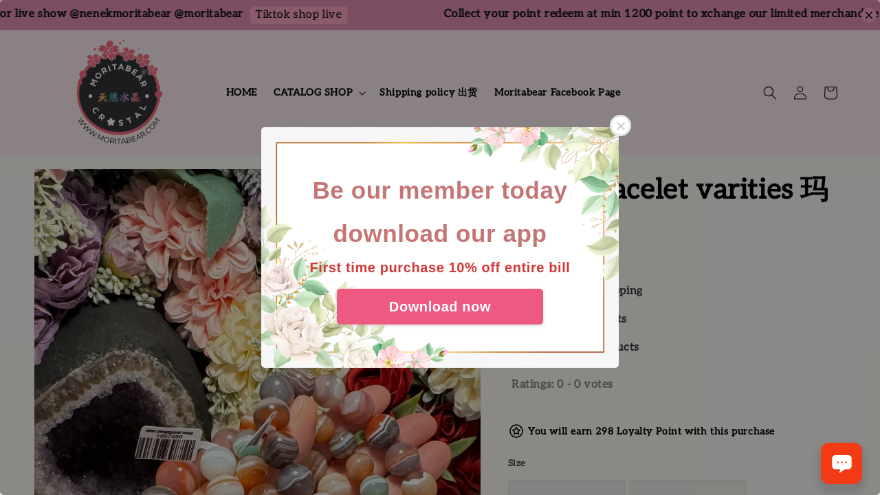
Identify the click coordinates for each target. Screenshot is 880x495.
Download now (440, 306)
